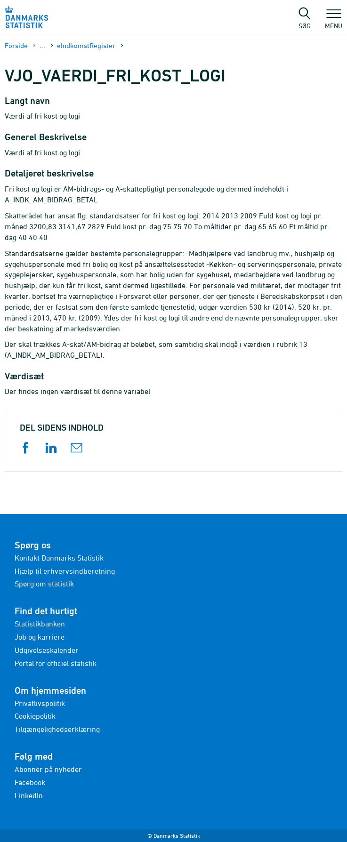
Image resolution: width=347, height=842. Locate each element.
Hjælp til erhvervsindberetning (65, 571)
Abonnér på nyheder (48, 769)
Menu (333, 21)
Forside (16, 45)
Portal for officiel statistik (56, 663)
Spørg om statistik (44, 583)
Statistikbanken (40, 623)
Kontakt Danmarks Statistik (59, 557)
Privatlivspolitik (40, 703)
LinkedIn (29, 795)
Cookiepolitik (35, 716)
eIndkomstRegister (86, 45)
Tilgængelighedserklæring (57, 729)
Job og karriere (40, 637)
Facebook (30, 782)
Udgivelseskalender (47, 650)
